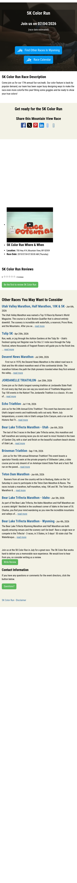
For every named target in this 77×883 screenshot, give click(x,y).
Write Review (10, 562)
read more (39, 326)
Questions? (9, 586)
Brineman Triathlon (14, 451)
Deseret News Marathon (18, 357)
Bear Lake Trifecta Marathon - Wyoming (28, 521)
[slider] (9, 276)
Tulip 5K (7, 333)
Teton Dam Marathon (15, 474)
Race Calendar (38, 59)
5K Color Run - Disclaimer (14, 600)
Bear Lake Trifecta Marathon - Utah (25, 427)
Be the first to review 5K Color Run (20, 284)
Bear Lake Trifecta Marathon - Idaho (26, 498)
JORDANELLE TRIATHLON (19, 380)
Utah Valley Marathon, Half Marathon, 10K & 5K (33, 306)
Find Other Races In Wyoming (38, 50)
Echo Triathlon (11, 404)
